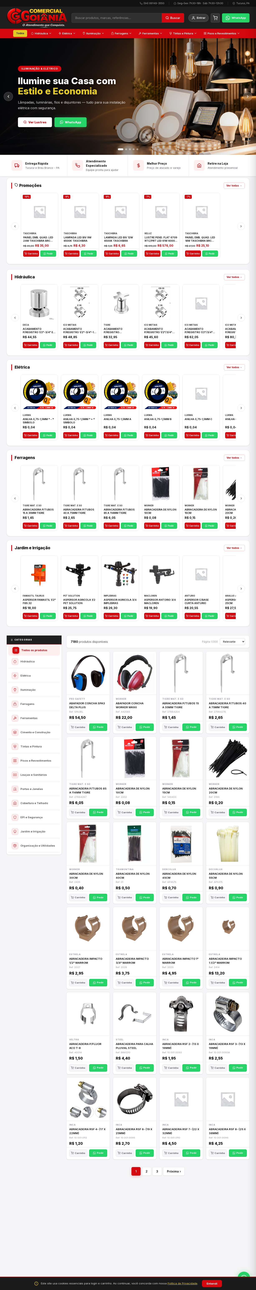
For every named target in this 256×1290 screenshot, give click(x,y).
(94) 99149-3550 (154, 3)
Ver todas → (234, 187)
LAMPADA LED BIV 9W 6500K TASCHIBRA (77, 241)
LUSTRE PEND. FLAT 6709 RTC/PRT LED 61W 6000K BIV (161, 241)
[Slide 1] (120, 149)
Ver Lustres (35, 122)
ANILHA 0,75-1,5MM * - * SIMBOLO (38, 423)
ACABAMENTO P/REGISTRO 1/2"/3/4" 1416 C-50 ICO (199, 332)
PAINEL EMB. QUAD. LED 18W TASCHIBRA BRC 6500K (200, 241)
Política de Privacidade (182, 1283)
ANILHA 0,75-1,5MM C (198, 421)
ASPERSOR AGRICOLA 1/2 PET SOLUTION (79, 603)
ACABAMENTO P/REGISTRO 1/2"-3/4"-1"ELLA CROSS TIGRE (119, 332)
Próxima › (174, 1173)
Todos (20, 33)
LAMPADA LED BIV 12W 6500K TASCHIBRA (118, 241)
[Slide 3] (130, 149)
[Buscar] (173, 18)
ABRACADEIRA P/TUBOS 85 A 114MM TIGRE (119, 513)
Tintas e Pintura (183, 33)
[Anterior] (8, 96)
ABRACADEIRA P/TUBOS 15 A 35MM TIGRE (38, 513)
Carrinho (31, 255)
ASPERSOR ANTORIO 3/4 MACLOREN (160, 603)
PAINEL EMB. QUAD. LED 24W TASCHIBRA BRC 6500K (38, 241)
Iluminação (93, 33)
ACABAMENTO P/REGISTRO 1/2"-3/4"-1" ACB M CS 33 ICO (79, 332)
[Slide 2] (126, 149)
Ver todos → (234, 279)
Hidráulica (41, 33)
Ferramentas (151, 33)
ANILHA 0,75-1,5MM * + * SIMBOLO (79, 423)
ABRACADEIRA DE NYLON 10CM (160, 513)
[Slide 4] (134, 149)
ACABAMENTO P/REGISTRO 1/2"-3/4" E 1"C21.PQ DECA (38, 332)
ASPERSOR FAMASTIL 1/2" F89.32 (39, 603)
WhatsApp (70, 122)
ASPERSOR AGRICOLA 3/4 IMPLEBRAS (120, 603)
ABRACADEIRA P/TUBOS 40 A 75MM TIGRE (78, 513)
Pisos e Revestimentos (222, 33)
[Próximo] (247, 96)
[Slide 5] (137, 149)
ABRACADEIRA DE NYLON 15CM (201, 513)
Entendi (212, 1283)
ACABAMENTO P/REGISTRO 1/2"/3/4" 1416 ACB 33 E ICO (158, 332)
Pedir (48, 255)
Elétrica (67, 33)
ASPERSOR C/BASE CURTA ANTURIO (197, 603)
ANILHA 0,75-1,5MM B (158, 421)
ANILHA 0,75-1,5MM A (117, 421)
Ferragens (121, 33)
